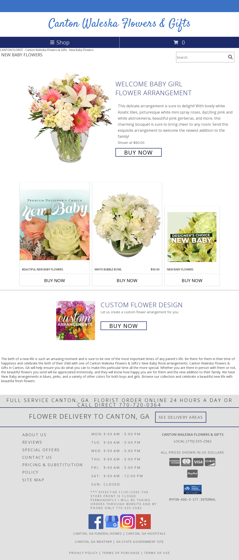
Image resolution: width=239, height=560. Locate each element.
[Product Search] (201, 57)
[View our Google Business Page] (111, 528)
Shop (59, 42)
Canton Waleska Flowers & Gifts (120, 24)
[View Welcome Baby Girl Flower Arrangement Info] (70, 117)
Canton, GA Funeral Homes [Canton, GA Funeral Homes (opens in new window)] (97, 533)
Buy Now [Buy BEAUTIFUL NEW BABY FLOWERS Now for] (54, 280)
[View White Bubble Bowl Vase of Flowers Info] (127, 224)
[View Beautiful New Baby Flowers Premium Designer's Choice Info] (54, 224)
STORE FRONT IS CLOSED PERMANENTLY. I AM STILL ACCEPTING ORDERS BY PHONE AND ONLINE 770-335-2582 (119, 6)
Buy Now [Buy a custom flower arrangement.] (123, 326)
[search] (230, 57)
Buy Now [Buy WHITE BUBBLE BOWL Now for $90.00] (127, 280)
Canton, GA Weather (93, 542)
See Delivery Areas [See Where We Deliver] (181, 417)
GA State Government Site (140, 542)
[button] (193, 489)
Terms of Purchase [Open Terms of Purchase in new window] (121, 553)
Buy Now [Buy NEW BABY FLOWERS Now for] (192, 280)
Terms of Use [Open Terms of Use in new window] (157, 553)
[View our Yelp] (143, 528)
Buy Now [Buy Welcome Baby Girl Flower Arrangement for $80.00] (138, 152)
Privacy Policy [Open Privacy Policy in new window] (83, 553)
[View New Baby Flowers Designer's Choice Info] (191, 237)
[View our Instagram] (127, 528)
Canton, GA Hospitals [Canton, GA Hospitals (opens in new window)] (146, 533)
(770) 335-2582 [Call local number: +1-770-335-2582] (199, 441)
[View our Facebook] (95, 528)
